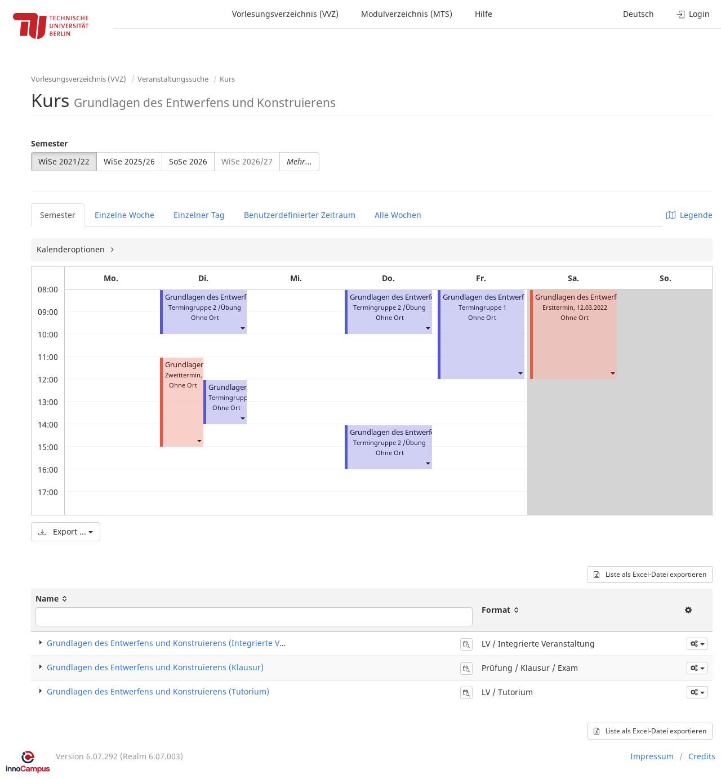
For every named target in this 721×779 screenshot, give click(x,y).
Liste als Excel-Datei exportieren (650, 574)
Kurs (227, 79)
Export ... (65, 531)
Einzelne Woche (124, 215)
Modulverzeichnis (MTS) (406, 13)
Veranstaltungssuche (172, 79)
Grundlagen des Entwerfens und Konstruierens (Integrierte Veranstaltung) (189, 643)
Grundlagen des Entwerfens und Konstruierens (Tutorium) (158, 691)
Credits (701, 756)
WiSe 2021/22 (64, 161)
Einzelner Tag (199, 215)
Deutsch (638, 13)
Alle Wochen (398, 215)
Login (693, 13)
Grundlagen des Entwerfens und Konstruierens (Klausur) (155, 667)
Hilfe (483, 13)
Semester (49, 143)
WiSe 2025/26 (129, 161)
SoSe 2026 (188, 161)
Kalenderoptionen (72, 249)
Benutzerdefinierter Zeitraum (299, 215)
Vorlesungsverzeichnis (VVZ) (285, 13)
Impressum (652, 756)
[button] (242, 327)
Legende (689, 215)
